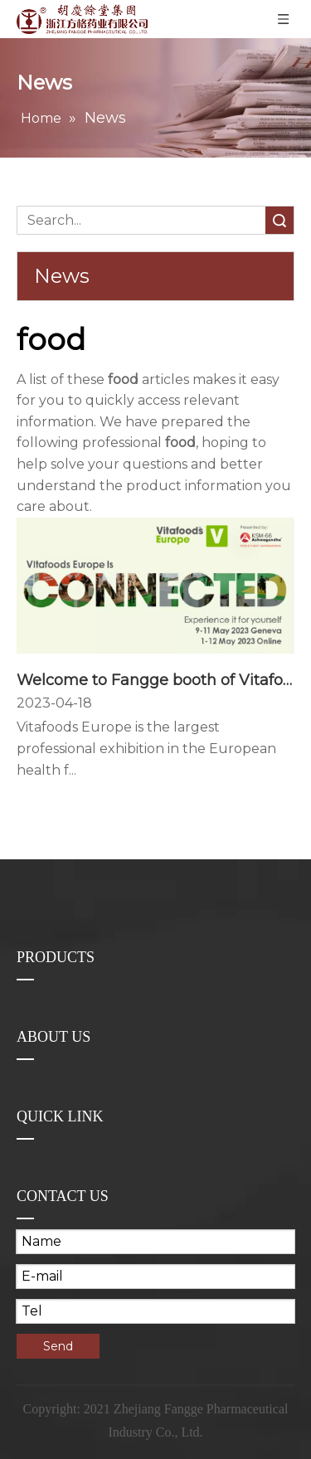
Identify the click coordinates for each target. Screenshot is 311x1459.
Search (279, 220)
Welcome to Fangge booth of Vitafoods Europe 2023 (155, 680)
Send (58, 1346)
